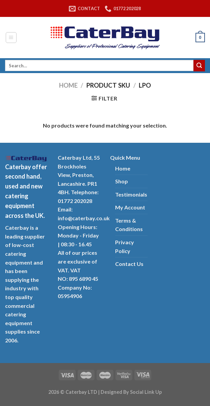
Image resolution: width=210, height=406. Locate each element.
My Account (130, 207)
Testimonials (131, 194)
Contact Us (129, 264)
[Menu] (11, 37)
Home (68, 85)
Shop (121, 181)
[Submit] (199, 65)
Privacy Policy (124, 246)
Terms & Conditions (129, 224)
